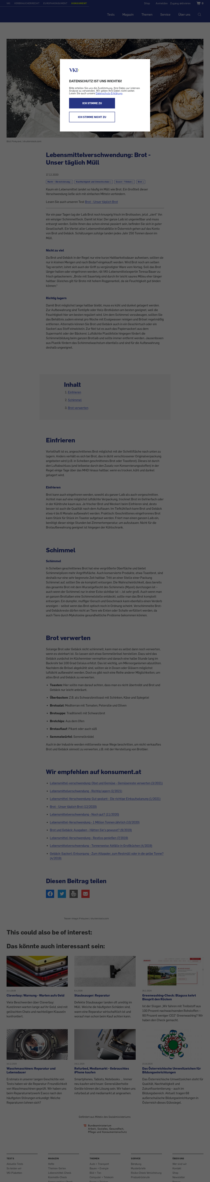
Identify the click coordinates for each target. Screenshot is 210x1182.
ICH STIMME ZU (92, 103)
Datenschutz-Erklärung (109, 93)
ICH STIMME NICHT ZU (92, 117)
